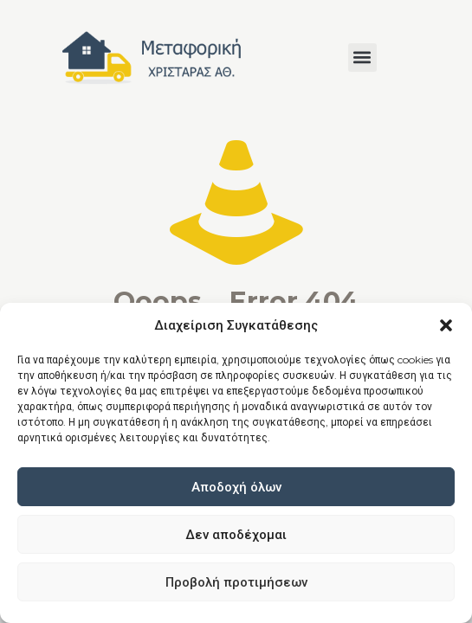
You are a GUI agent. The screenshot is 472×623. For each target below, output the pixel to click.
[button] (446, 325)
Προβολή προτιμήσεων (236, 582)
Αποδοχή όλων (236, 486)
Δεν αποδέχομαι (236, 534)
